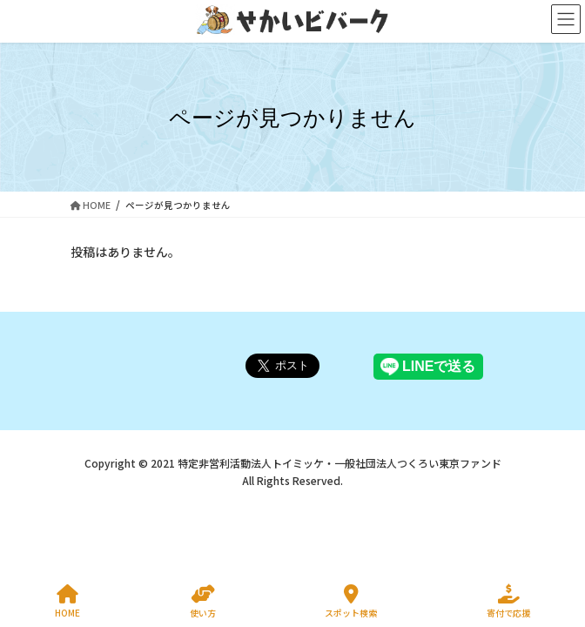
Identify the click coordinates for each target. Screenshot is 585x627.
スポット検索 (351, 601)
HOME (67, 601)
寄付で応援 (508, 601)
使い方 (203, 601)
